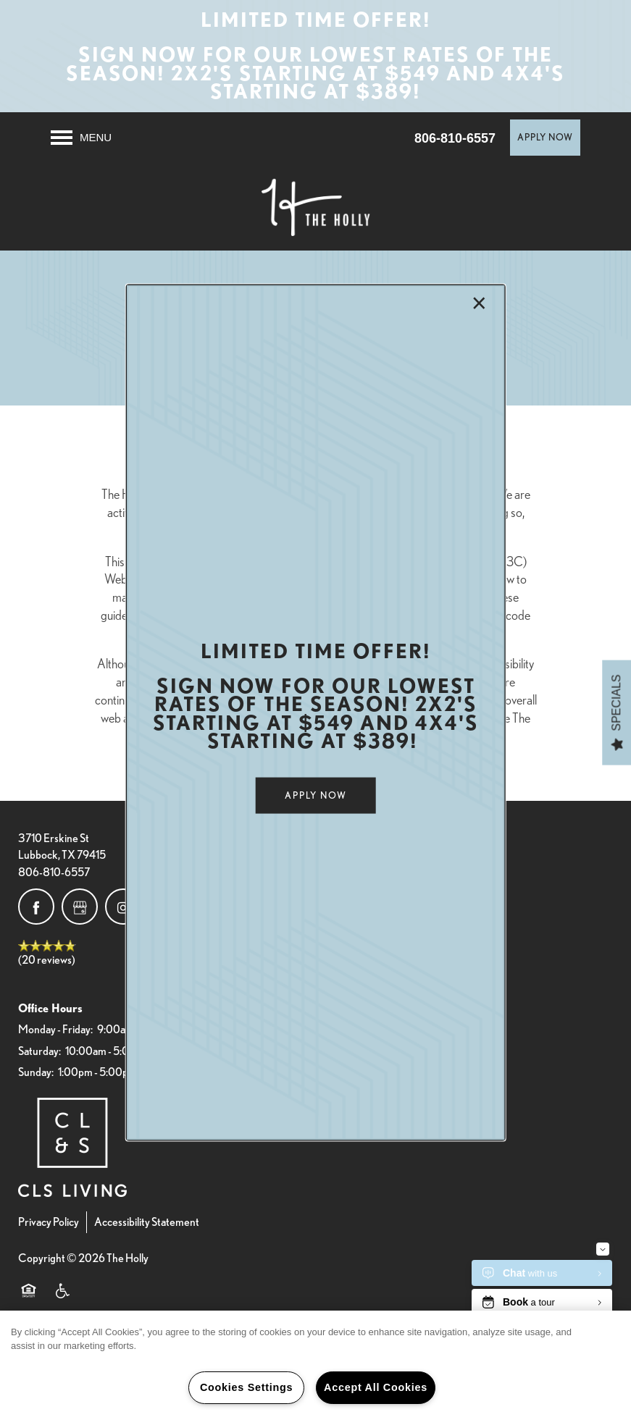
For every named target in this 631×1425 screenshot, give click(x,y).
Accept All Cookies (375, 1387)
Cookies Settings (246, 1387)
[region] (315, 1368)
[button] (316, 796)
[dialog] (315, 712)
